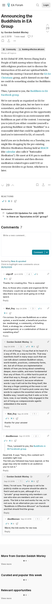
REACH (44, 145)
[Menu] (3, 5)
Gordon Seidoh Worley (16, 32)
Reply (5, 286)
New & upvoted (18, 246)
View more (6, 549)
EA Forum (15, 5)
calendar (10, 149)
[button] (4, 198)
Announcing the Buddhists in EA (16, 21)
